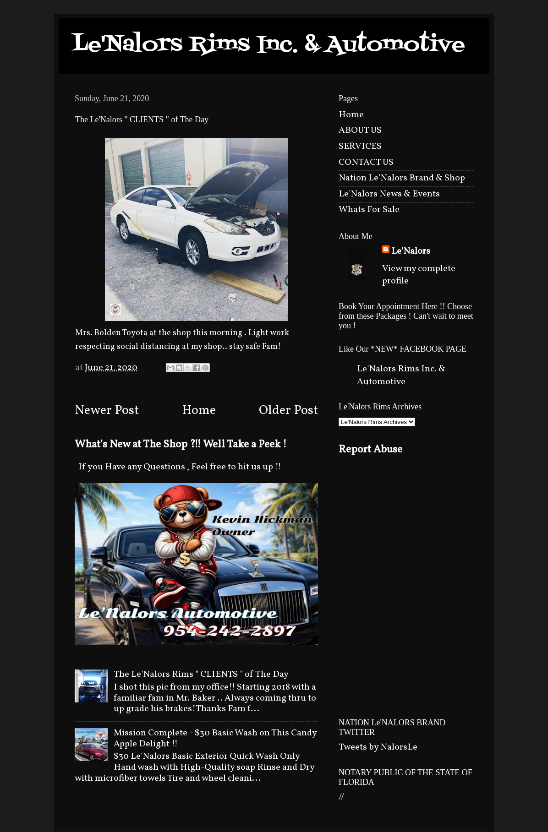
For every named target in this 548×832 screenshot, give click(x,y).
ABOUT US (360, 130)
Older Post (288, 410)
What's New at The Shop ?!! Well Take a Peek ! (181, 444)
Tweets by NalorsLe (378, 747)
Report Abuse (370, 449)
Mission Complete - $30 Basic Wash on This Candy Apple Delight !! (215, 738)
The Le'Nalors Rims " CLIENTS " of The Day (201, 674)
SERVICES (360, 146)
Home (199, 410)
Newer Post (107, 410)
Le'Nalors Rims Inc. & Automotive (268, 45)
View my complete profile (418, 275)
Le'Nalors (410, 251)
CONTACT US (366, 162)
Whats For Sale (369, 209)
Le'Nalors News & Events (389, 194)
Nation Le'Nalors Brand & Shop (402, 178)
